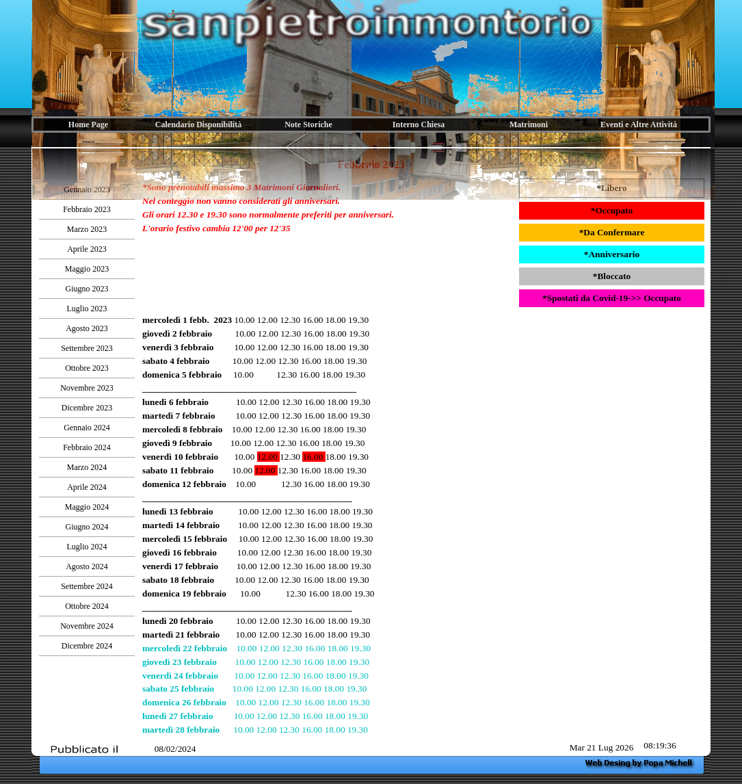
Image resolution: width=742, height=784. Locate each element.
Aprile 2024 (87, 487)
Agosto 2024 (87, 566)
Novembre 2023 (87, 388)
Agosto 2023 (87, 328)
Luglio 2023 (87, 308)
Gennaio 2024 (87, 427)
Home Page (88, 124)
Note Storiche (308, 124)
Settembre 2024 (87, 586)
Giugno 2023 (87, 288)
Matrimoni (528, 124)
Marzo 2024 (87, 467)
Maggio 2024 (87, 507)
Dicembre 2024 (87, 646)
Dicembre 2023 (87, 408)
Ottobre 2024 (87, 606)
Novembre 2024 (87, 626)
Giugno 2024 (87, 527)
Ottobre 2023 (87, 368)
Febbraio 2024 (87, 447)
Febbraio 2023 (87, 209)
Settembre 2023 (87, 348)
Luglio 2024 (87, 546)
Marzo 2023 (87, 229)
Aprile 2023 (87, 249)
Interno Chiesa (419, 124)
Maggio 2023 (87, 269)
